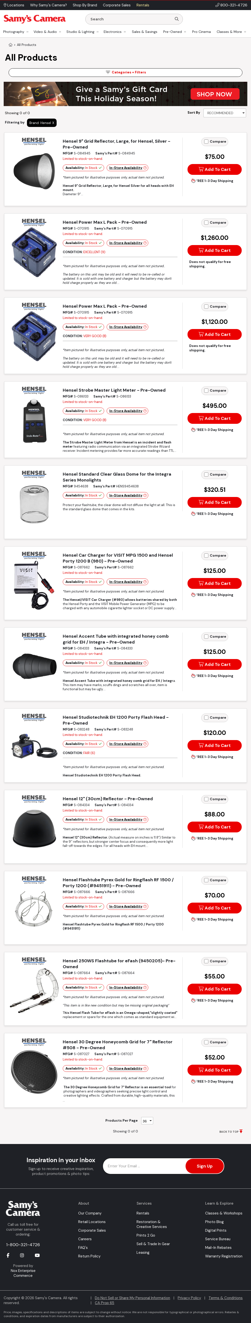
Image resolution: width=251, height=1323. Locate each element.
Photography (13, 31)
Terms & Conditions (226, 1297)
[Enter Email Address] (164, 1166)
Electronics (113, 31)
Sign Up (205, 1166)
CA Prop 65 (104, 1302)
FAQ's (83, 1247)
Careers (85, 1239)
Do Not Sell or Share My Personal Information (132, 1297)
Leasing (143, 1252)
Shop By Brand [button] (85, 5)
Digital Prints (215, 1230)
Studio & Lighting (80, 31)
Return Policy (89, 1256)
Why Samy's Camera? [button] (48, 5)
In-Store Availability (125, 168)
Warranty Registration (223, 1256)
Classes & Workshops (223, 1213)
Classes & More (229, 31)
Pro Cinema (201, 31)
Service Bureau (217, 1239)
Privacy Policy (189, 1297)
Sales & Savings (144, 31)
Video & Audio (45, 31)
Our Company (89, 1213)
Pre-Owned (172, 31)
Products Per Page (121, 1120)
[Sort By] (224, 113)
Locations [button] (14, 5)
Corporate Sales (92, 1230)
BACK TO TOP (228, 1131)
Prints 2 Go (146, 1235)
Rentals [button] (143, 5)
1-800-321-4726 (23, 1245)
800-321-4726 (233, 5)
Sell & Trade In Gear (153, 1243)
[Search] (176, 19)
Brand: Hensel (40, 123)
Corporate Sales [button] (117, 5)
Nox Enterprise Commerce (23, 1273)
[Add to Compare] (206, 141)
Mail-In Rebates (218, 1247)
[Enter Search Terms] (130, 19)
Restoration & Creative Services (152, 1224)
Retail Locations (92, 1221)
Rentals (143, 1213)
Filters (125, 72)
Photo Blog (214, 1221)
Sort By (194, 112)
